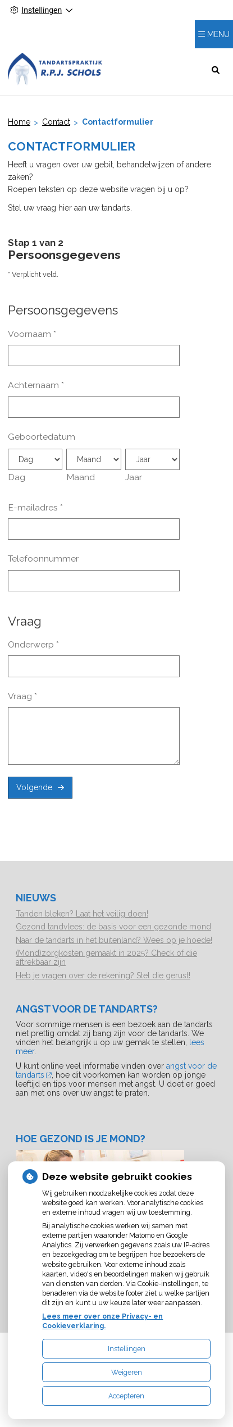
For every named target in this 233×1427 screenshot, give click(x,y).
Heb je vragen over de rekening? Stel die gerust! (103, 975)
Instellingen (126, 1348)
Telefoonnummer (43, 558)
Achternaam (36, 385)
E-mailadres (35, 507)
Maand (80, 477)
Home (19, 121)
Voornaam (32, 334)
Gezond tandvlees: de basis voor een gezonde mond (113, 926)
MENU (218, 34)
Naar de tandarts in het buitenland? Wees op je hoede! (114, 940)
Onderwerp (33, 644)
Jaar (133, 477)
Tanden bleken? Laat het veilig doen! (82, 913)
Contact (56, 121)
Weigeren (126, 1372)
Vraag (22, 696)
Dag (16, 477)
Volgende (34, 787)
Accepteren (126, 1396)
